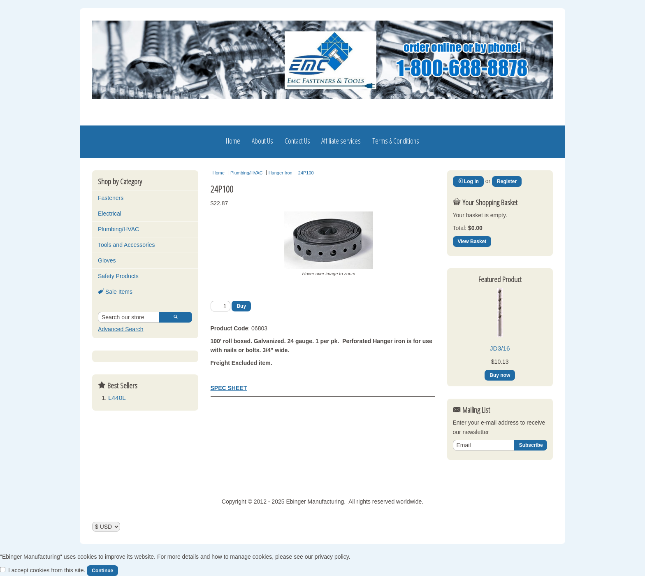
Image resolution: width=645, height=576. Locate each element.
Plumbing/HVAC (118, 229)
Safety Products (118, 276)
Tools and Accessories (126, 245)
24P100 (306, 172)
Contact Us (297, 141)
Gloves (107, 260)
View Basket (472, 241)
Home (233, 141)
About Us (262, 141)
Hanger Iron (280, 172)
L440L (117, 397)
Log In (468, 181)
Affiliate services (341, 141)
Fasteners (110, 198)
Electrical (109, 213)
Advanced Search (121, 329)
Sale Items (115, 291)
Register (507, 181)
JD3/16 (500, 348)
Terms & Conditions (395, 141)
